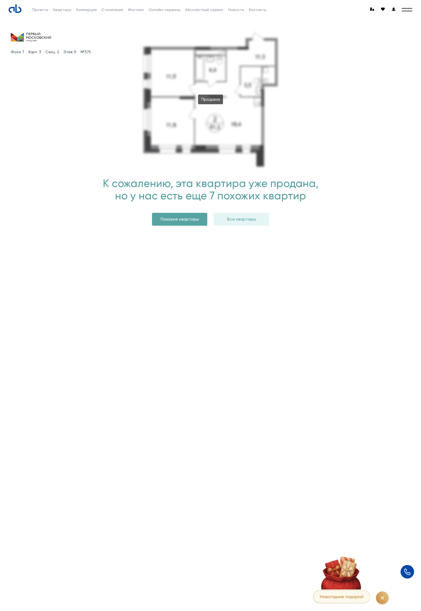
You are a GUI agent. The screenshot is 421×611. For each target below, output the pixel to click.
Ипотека (136, 10)
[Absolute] (15, 8)
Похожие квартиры (180, 219)
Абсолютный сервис (204, 10)
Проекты (40, 10)
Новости (236, 10)
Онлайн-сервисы (164, 10)
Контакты (257, 10)
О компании (112, 10)
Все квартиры (241, 219)
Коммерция (86, 10)
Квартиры (62, 10)
